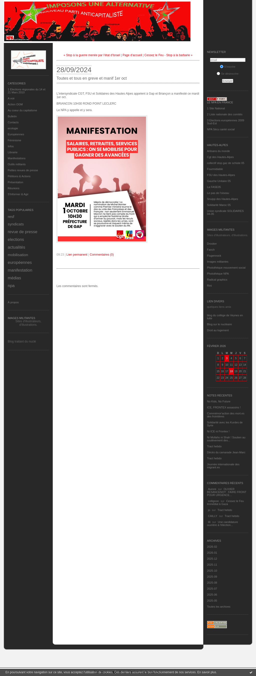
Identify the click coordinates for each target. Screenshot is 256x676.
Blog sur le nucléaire (219, 324)
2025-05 (212, 600)
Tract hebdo (214, 446)
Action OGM (15, 104)
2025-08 (212, 582)
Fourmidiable (215, 169)
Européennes (16, 134)
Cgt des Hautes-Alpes (220, 157)
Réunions (13, 188)
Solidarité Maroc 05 (219, 204)
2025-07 (212, 588)
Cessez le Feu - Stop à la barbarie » (168, 55)
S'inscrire (228, 66)
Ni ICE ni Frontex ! (218, 431)
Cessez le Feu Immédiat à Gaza (225, 503)
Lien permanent (76, 254)
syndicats (16, 224)
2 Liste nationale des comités (224, 114)
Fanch (211, 249)
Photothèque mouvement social (226, 267)
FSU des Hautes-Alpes (221, 174)
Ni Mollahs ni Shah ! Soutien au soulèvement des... (226, 439)
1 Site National (216, 108)
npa (11, 285)
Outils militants (17, 164)
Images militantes (217, 261)
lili (209, 521)
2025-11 (212, 564)
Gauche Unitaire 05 (219, 180)
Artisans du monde (218, 151)
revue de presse (22, 231)
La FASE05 (214, 186)
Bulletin (12, 116)
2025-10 (212, 570)
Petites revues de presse (23, 170)
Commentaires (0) (102, 254)
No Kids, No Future (218, 401)
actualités (16, 247)
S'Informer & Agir (18, 194)
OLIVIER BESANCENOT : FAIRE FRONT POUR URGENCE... (226, 492)
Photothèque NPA (218, 273)
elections (16, 239)
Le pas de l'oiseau (218, 192)
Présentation (15, 182)
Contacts (13, 122)
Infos (11, 146)
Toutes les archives (218, 606)
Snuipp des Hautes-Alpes (222, 198)
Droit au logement (218, 330)
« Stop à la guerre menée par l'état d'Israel (92, 55)
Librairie (13, 152)
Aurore (212, 489)
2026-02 (212, 546)
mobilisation (18, 255)
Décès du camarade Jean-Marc (226, 452)
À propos (13, 302)
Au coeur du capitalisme (22, 110)
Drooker (212, 243)
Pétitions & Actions (19, 176)
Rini (209, 285)
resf (11, 216)
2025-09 (212, 576)
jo (209, 509)
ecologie (13, 128)
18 (231, 371)
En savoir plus (206, 672)
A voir (11, 98)
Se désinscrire (227, 73)
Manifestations (17, 158)
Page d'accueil (132, 55)
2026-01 (212, 552)
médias (14, 278)
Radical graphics (217, 279)
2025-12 (212, 558)
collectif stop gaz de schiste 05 (225, 163)
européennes (20, 262)
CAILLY (212, 515)
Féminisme (14, 140)
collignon (213, 501)
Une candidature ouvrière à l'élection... (222, 523)
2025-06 (212, 594)
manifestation (20, 270)
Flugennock (214, 255)
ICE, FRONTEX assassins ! (223, 407)
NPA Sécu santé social (220, 129)
